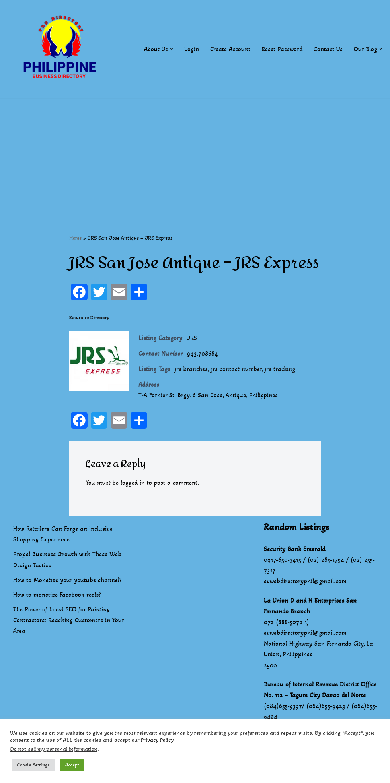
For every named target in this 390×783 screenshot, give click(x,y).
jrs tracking (281, 369)
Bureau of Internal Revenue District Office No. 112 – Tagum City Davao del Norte (320, 690)
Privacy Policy (157, 740)
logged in (133, 483)
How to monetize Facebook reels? (57, 595)
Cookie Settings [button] (33, 765)
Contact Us (328, 49)
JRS (192, 338)
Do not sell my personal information (54, 749)
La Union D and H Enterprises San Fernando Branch (310, 606)
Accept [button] (72, 765)
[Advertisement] (195, 153)
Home (75, 237)
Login (191, 49)
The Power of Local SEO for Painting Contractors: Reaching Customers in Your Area (68, 620)
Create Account (230, 49)
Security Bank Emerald (294, 549)
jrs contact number (237, 369)
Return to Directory (89, 317)
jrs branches (192, 369)
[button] (171, 48)
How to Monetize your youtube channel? (67, 580)
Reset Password (281, 49)
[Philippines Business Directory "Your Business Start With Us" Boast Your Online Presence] (61, 49)
